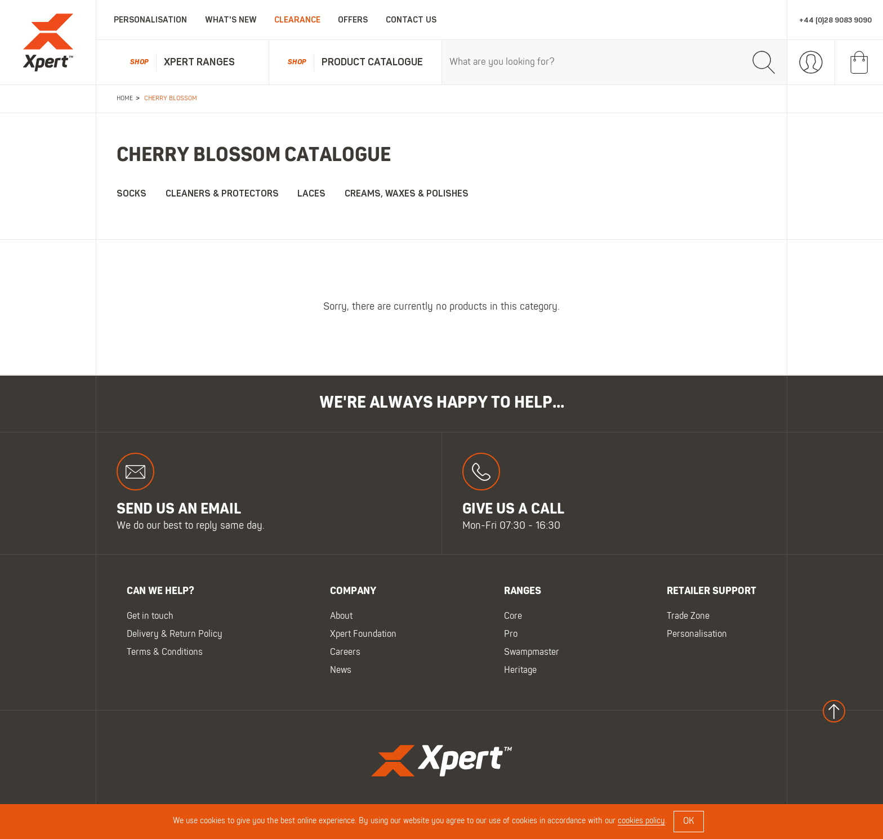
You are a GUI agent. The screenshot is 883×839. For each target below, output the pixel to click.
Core (513, 616)
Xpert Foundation (363, 634)
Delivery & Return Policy (174, 634)
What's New (231, 20)
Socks (131, 194)
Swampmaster (531, 652)
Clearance (297, 20)
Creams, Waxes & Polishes (407, 194)
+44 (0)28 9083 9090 (835, 20)
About (341, 616)
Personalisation (150, 20)
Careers (345, 652)
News (340, 670)
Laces (311, 194)
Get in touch (150, 616)
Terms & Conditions (165, 652)
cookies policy (641, 821)
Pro (511, 634)
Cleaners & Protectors (222, 194)
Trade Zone (688, 616)
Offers (353, 20)
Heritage (520, 670)
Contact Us (411, 20)
